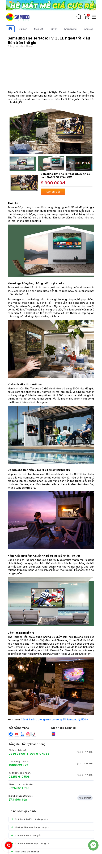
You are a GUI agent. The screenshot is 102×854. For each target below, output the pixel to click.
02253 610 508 (19, 776)
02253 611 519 (18, 788)
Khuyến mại (70, 28)
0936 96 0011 (18, 753)
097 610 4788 (39, 753)
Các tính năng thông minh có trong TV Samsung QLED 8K (54, 719)
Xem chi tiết (85, 798)
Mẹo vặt (38, 28)
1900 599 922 (18, 765)
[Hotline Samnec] (7, 846)
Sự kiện (23, 28)
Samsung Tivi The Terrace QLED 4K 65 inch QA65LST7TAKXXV (66, 175)
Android (88, 28)
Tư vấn (54, 28)
